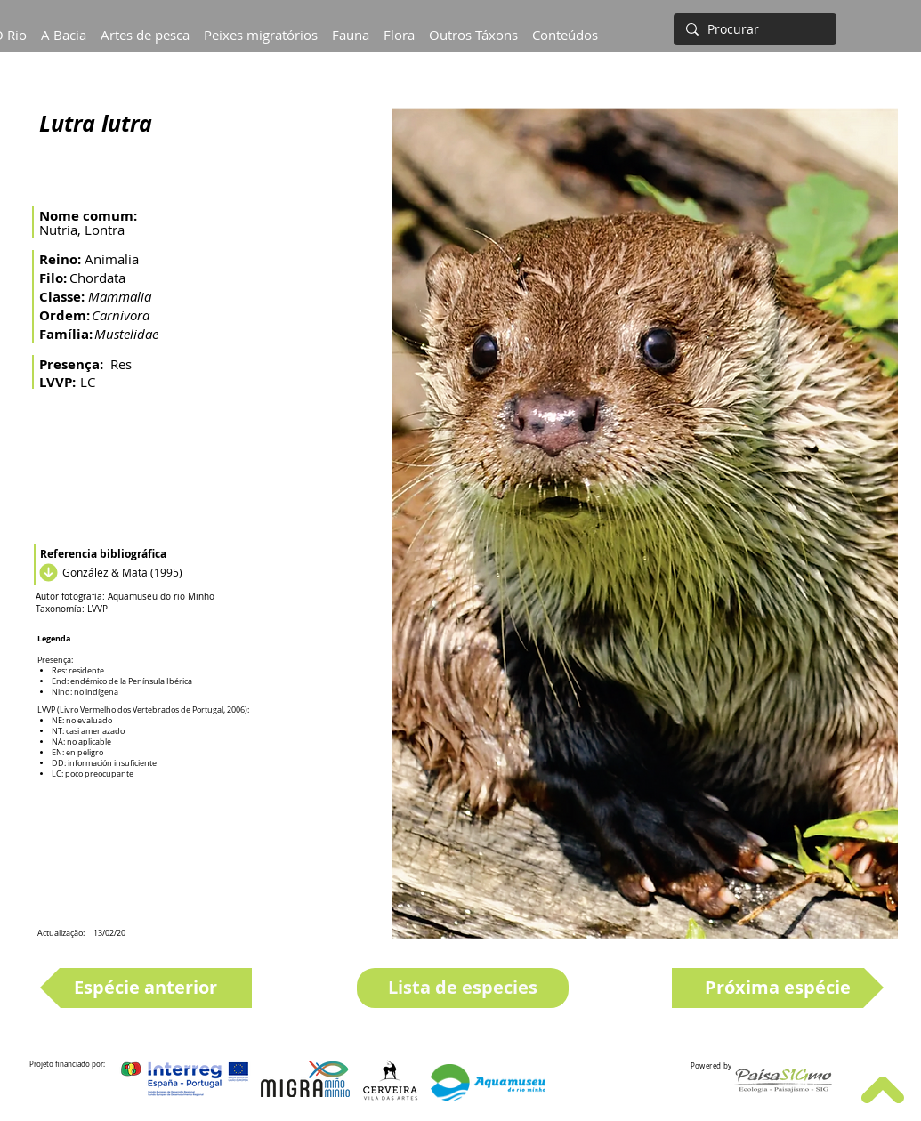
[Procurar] (753, 29)
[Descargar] (46, 572)
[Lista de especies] (463, 988)
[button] (63, 26)
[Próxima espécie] (778, 988)
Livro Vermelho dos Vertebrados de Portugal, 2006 (152, 710)
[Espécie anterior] (146, 988)
